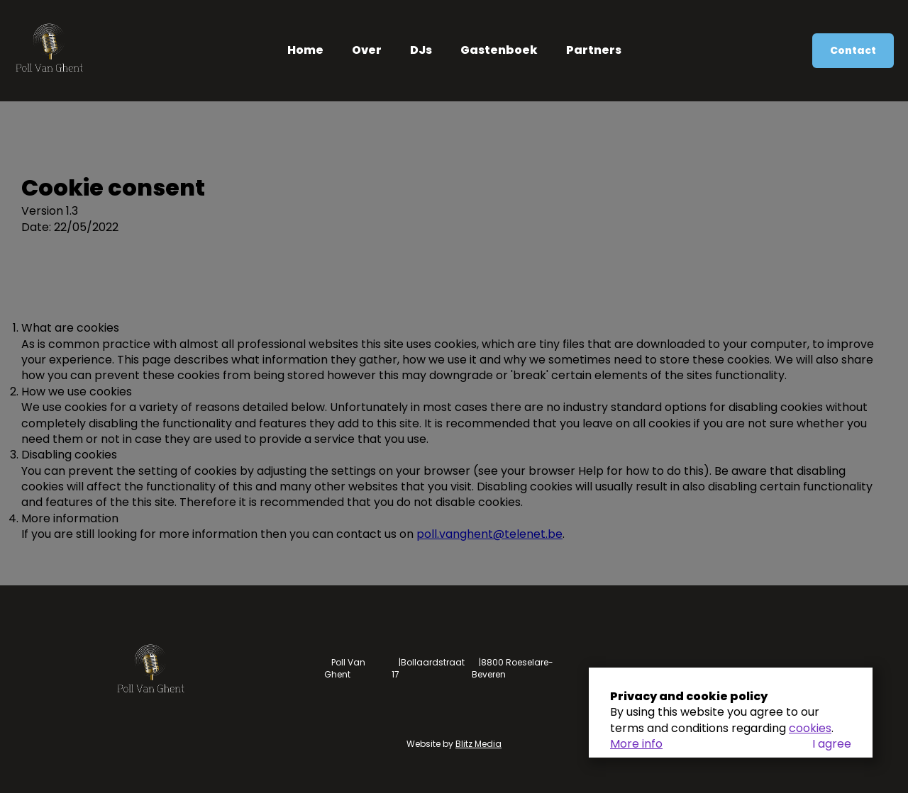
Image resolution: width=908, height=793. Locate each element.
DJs (421, 50)
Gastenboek (499, 50)
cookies (810, 728)
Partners (593, 50)
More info (636, 744)
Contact (853, 50)
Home (305, 50)
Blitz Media (478, 744)
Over (367, 50)
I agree (831, 744)
